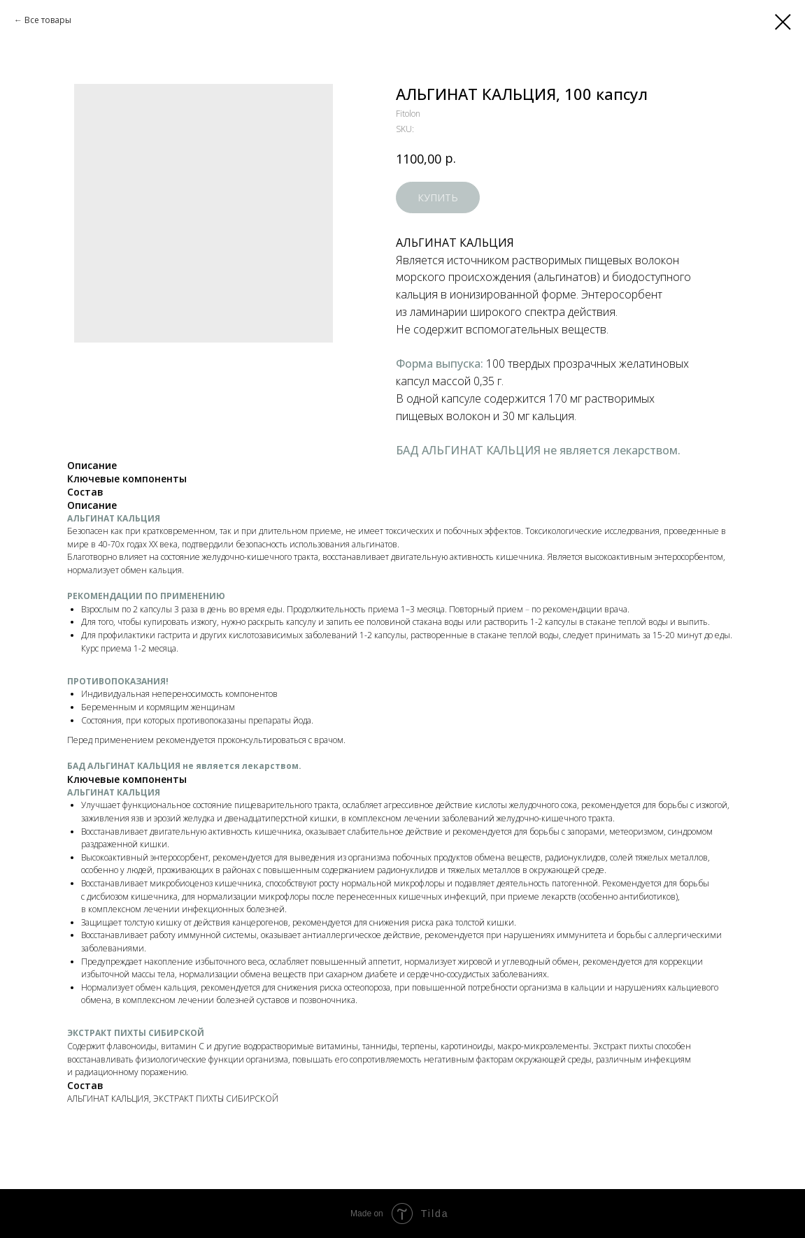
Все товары (47, 20)
